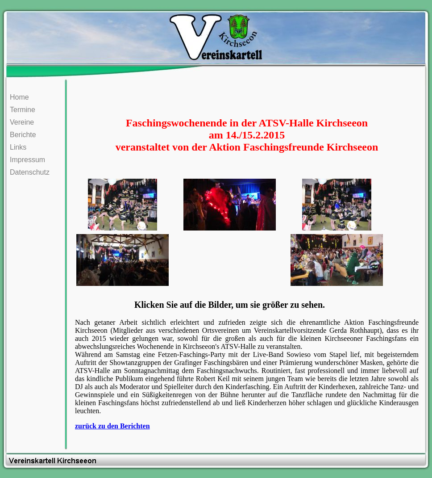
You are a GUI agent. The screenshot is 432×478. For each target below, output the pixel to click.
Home (19, 97)
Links (18, 147)
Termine (22, 109)
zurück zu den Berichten (112, 426)
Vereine (22, 122)
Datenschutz (30, 172)
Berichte (23, 134)
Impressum (27, 160)
